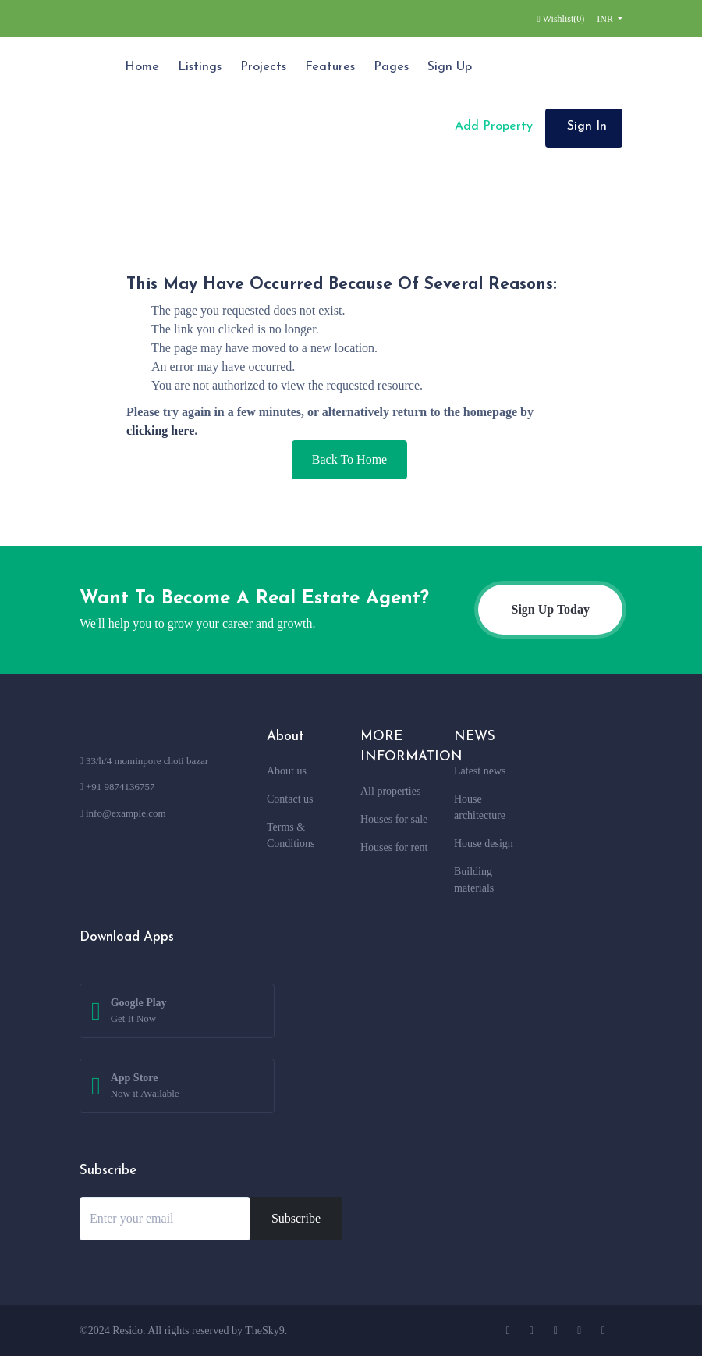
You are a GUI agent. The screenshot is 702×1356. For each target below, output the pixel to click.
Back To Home (349, 459)
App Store (145, 1087)
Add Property (492, 126)
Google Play (139, 1012)
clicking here (160, 430)
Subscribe (296, 1218)
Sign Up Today (550, 609)
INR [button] (606, 18)
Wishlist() (561, 18)
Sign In (587, 126)
